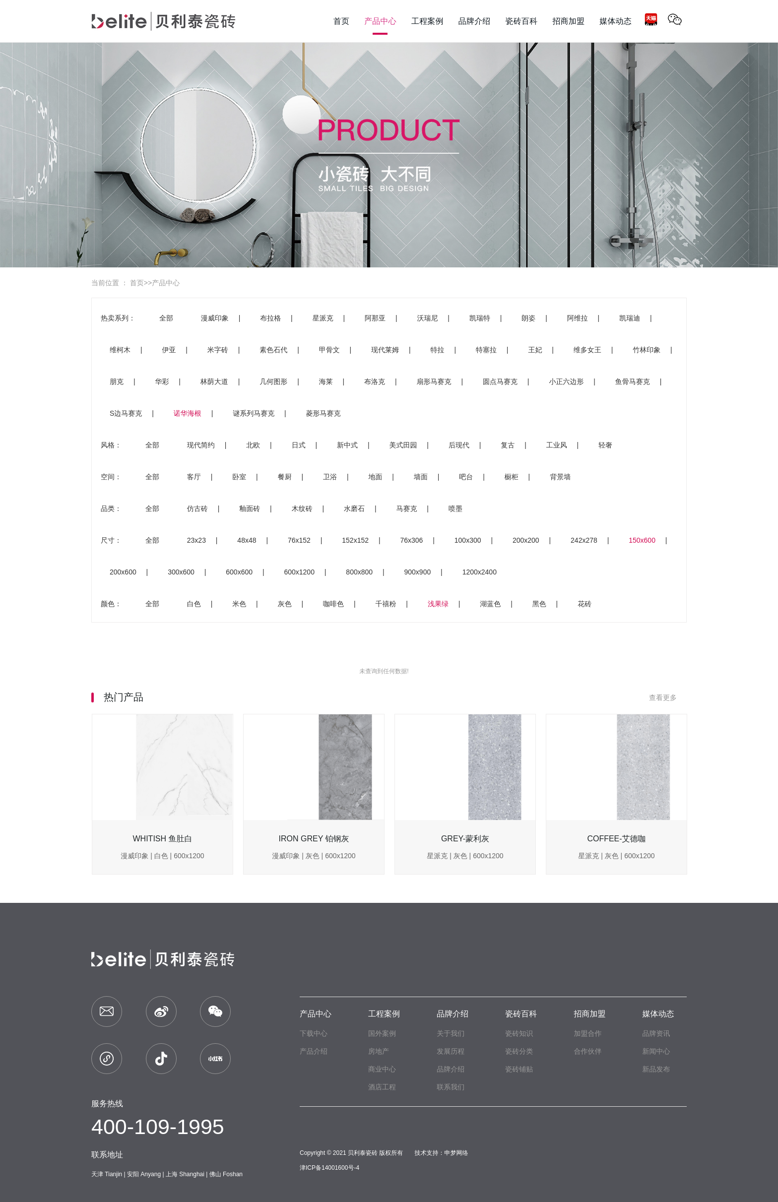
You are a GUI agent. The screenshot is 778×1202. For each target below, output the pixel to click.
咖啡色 (333, 604)
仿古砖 (197, 508)
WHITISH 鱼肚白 (163, 838)
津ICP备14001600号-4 (329, 1167)
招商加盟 (589, 1014)
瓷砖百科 (521, 1014)
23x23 (196, 540)
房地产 (378, 1051)
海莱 (326, 381)
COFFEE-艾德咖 (616, 838)
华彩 (162, 381)
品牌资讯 (656, 1033)
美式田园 (403, 445)
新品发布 (656, 1069)
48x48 (246, 540)
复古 (508, 445)
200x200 (526, 540)
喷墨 (455, 508)
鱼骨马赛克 (632, 381)
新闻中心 (656, 1051)
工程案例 (384, 1014)
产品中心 (166, 283)
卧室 (239, 477)
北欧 (253, 445)
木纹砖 (302, 508)
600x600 (239, 572)
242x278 (584, 540)
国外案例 (382, 1033)
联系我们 (450, 1087)
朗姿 (528, 318)
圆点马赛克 (500, 381)
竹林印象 (646, 350)
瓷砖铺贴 (519, 1069)
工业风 (556, 445)
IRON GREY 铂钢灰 (314, 838)
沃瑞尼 (427, 318)
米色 (239, 604)
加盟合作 (587, 1033)
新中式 (347, 445)
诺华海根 (187, 413)
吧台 (466, 477)
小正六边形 (566, 381)
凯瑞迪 (629, 318)
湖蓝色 (490, 604)
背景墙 (560, 477)
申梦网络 (456, 1152)
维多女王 (587, 350)
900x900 (417, 572)
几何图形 (273, 381)
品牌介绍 (452, 1014)
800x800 (359, 572)
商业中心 (382, 1069)
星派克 (323, 318)
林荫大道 (214, 381)
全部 (166, 318)
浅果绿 (438, 604)
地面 (375, 477)
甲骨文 (329, 350)
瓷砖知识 (519, 1033)
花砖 (584, 604)
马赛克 (406, 508)
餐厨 (285, 477)
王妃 (535, 350)
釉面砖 (249, 508)
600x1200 (299, 572)
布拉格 (270, 318)
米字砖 (217, 350)
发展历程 (450, 1051)
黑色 (539, 604)
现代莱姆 (385, 350)
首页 (137, 283)
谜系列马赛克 (253, 413)
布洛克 (374, 381)
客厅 (194, 477)
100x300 (467, 540)
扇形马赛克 (434, 381)
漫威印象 (215, 318)
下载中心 (313, 1033)
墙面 (421, 477)
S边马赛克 (126, 413)
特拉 (438, 350)
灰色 (285, 604)
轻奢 (605, 445)
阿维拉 (577, 318)
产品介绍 (313, 1051)
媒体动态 (658, 1014)
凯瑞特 (479, 318)
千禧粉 (385, 604)
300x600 (181, 572)
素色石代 (273, 350)
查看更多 (668, 697)
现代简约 (201, 445)
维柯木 (120, 350)
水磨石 (354, 508)
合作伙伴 (587, 1051)
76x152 (299, 540)
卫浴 (330, 477)
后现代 (459, 445)
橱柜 (512, 477)
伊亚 (169, 350)
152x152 (355, 540)
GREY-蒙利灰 (465, 838)
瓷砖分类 (519, 1051)
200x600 (123, 572)
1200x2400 (479, 572)
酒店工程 (382, 1087)
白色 (194, 604)
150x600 (642, 540)
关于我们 (450, 1033)
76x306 (411, 540)
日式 (299, 445)
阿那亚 (375, 318)
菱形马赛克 (323, 413)
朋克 (117, 381)
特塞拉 (486, 350)
